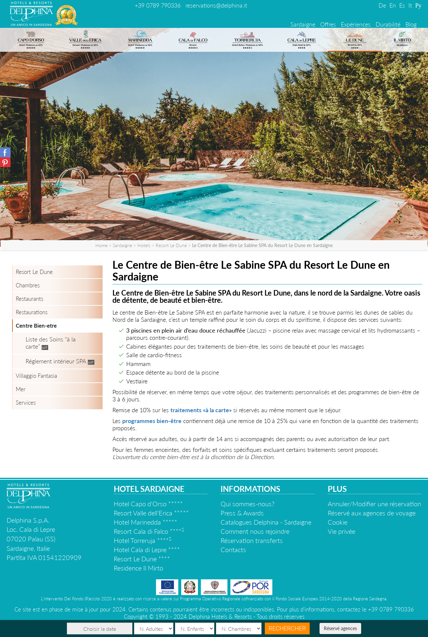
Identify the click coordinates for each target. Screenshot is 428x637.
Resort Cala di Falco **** (149, 531)
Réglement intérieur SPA (56, 361)
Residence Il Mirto (138, 568)
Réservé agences (340, 628)
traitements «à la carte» (201, 410)
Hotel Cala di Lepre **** (147, 549)
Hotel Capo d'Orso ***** (148, 504)
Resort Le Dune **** (142, 559)
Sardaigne (302, 24)
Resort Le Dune (171, 245)
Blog (411, 24)
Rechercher (287, 628)
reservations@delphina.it (216, 5)
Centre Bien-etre (36, 325)
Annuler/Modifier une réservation (374, 504)
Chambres (28, 285)
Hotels (143, 245)
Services (26, 402)
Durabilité (388, 24)
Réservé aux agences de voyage (372, 513)
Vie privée (341, 531)
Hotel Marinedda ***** (145, 522)
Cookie (337, 522)
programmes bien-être (152, 420)
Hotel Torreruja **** (142, 540)
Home (101, 245)
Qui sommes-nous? (248, 504)
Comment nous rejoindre (255, 531)
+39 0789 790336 (158, 5)
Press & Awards (242, 513)
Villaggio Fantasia (36, 375)
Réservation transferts (252, 540)
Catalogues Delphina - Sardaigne (266, 522)
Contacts (233, 549)
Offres (328, 24)
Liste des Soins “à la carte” (51, 343)
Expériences (356, 24)
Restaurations (32, 312)
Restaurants (29, 298)
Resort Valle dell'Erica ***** (151, 513)
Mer (21, 389)
